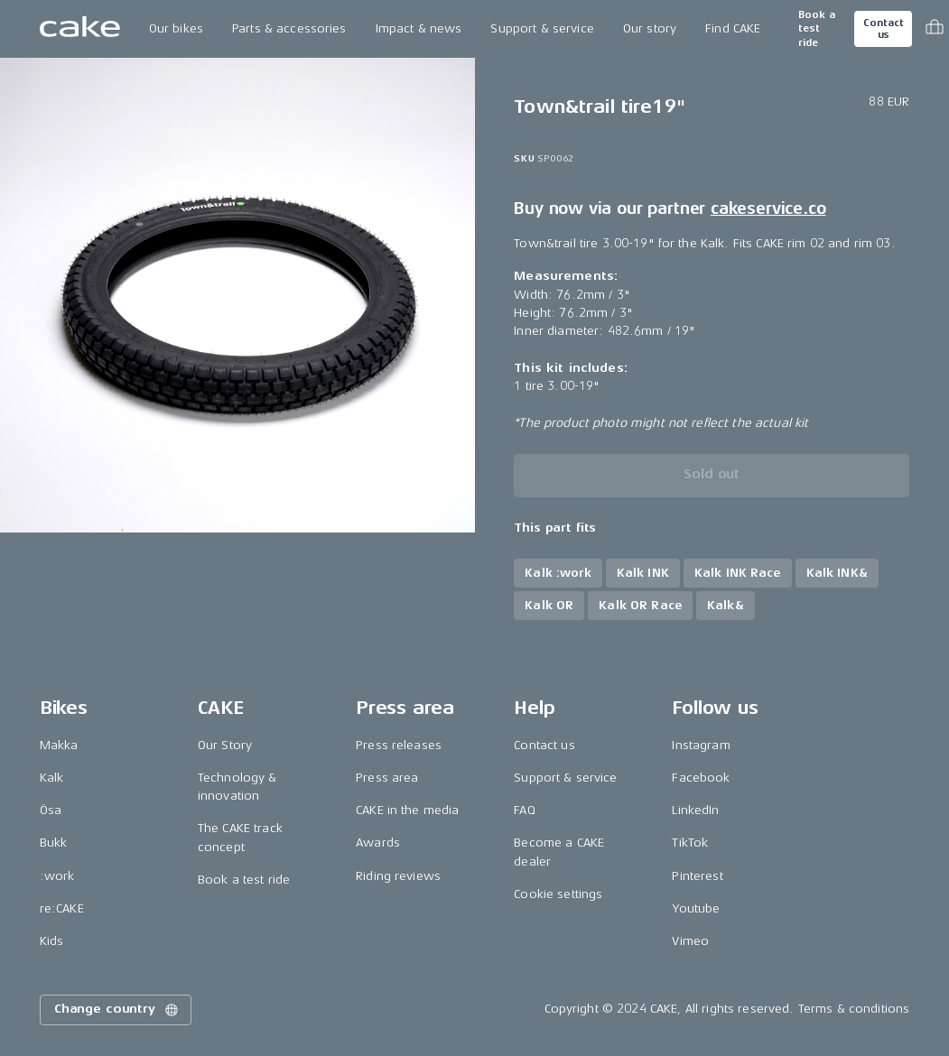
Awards (378, 842)
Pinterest (697, 876)
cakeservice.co (768, 208)
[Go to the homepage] (80, 29)
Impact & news (419, 28)
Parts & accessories (289, 28)
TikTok (690, 842)
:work (57, 876)
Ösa (50, 810)
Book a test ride (816, 29)
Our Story (225, 745)
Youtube (696, 908)
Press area (387, 777)
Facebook (701, 777)
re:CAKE (62, 908)
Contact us (883, 29)
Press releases (399, 745)
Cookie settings (558, 894)
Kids (52, 941)
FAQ (524, 810)
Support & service (541, 28)
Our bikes (176, 28)
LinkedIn (695, 810)
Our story (649, 28)
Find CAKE (732, 28)
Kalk (52, 777)
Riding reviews (398, 876)
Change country (117, 1010)
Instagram (701, 745)
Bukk (54, 842)
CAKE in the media (407, 810)
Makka (59, 745)
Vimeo (690, 941)
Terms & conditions (854, 1008)
